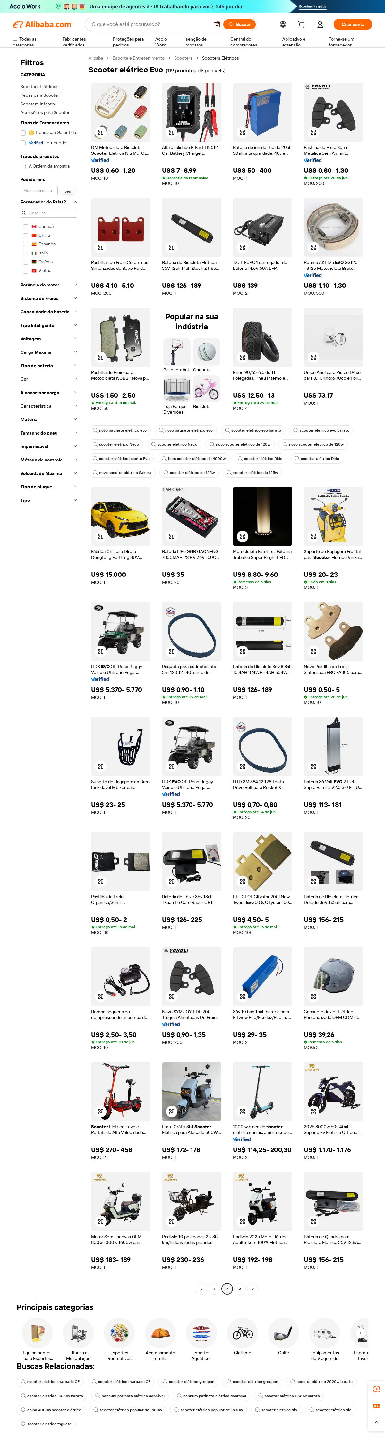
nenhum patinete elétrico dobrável (130, 1395)
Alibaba (96, 58)
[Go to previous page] (201, 1289)
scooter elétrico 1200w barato (289, 1395)
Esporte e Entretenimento (139, 58)
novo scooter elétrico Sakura (122, 472)
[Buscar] (239, 24)
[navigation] (49, 674)
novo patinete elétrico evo (120, 430)
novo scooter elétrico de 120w (240, 444)
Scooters (183, 58)
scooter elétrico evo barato (253, 430)
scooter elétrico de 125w (189, 472)
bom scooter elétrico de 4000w (194, 458)
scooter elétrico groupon (188, 1381)
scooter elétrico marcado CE (50, 1381)
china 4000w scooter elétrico (51, 1410)
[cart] (302, 25)
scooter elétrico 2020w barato (321, 1381)
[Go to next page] (253, 1289)
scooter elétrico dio (276, 1410)
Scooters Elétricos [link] (220, 58)
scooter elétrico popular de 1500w (127, 1410)
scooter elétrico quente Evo (121, 458)
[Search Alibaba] (150, 24)
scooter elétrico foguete (46, 1424)
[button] (217, 24)
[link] (376, 1389)
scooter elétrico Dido (260, 458)
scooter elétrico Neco (116, 444)
